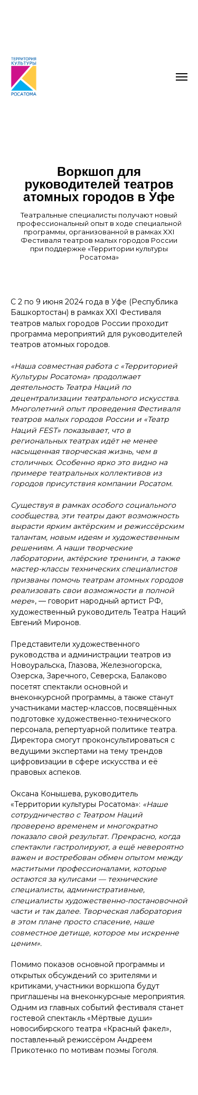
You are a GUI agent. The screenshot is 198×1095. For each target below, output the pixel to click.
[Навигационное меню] (181, 77)
